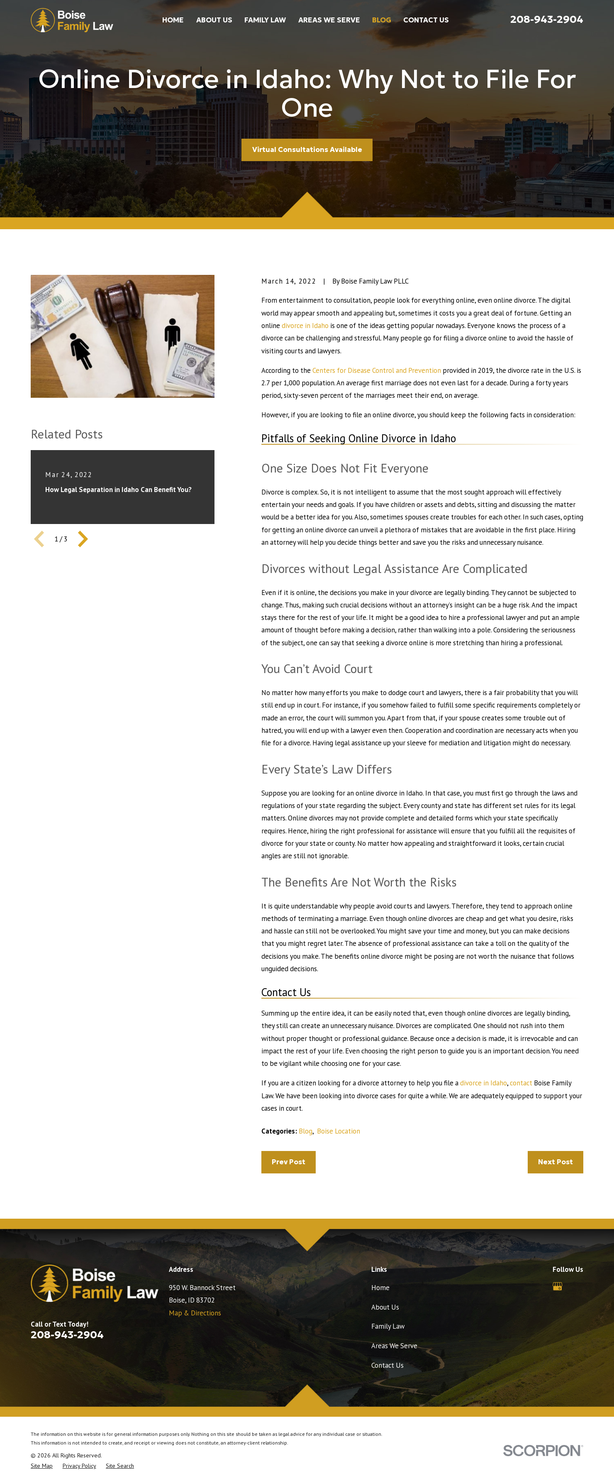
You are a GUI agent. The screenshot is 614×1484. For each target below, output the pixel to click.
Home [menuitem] (173, 20)
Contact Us (387, 1365)
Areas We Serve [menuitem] (329, 20)
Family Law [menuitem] (265, 20)
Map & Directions (195, 1312)
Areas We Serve (394, 1345)
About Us (385, 1307)
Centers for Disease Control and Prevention (376, 370)
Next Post (555, 1162)
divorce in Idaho (305, 325)
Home (380, 1287)
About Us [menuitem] (214, 20)
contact (521, 1082)
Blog (305, 1131)
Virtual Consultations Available (307, 149)
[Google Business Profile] (558, 1286)
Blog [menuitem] (381, 20)
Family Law (387, 1326)
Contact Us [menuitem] (426, 20)
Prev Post (288, 1162)
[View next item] (83, 539)
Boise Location (338, 1131)
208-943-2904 (546, 19)
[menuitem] (42, 1466)
